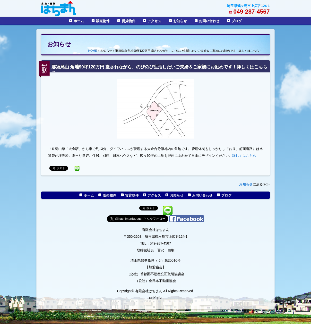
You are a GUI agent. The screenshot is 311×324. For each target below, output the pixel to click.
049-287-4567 (251, 11)
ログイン (155, 298)
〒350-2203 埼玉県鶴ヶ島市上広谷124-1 (156, 236)
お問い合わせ (209, 21)
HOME (92, 51)
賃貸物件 (128, 21)
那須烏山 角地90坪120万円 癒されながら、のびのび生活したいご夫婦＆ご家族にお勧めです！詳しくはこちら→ (159, 69)
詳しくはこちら (244, 156)
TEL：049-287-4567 (155, 243)
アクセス (154, 21)
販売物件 (103, 21)
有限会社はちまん (155, 230)
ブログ (237, 21)
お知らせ (180, 21)
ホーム (79, 21)
